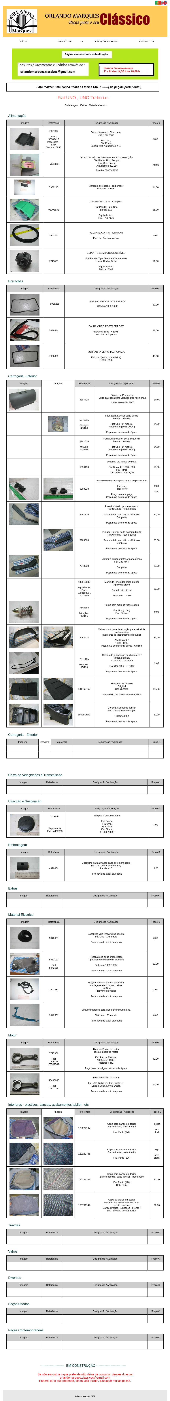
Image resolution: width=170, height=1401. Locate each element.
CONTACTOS (146, 41)
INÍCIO (23, 41)
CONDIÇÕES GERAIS (106, 41)
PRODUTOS (64, 41)
